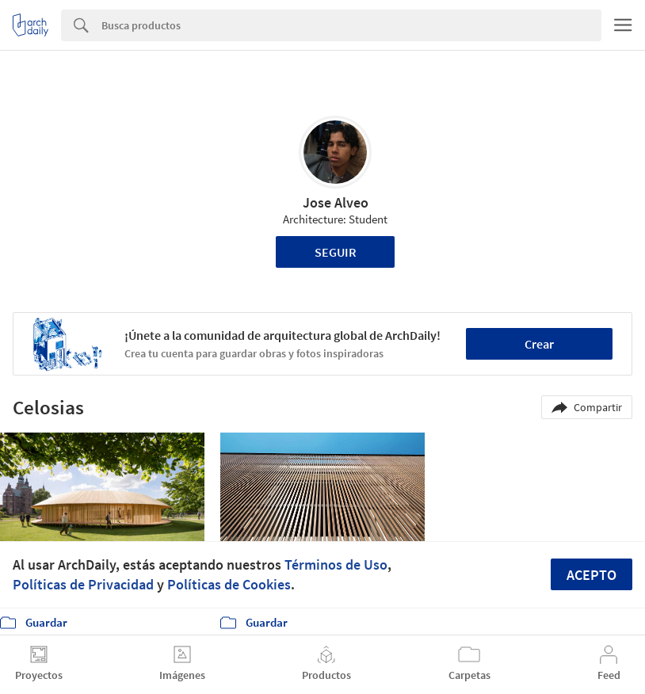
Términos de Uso (335, 564)
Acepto (591, 575)
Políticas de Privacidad (83, 584)
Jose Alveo (335, 202)
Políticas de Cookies (229, 584)
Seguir (336, 252)
